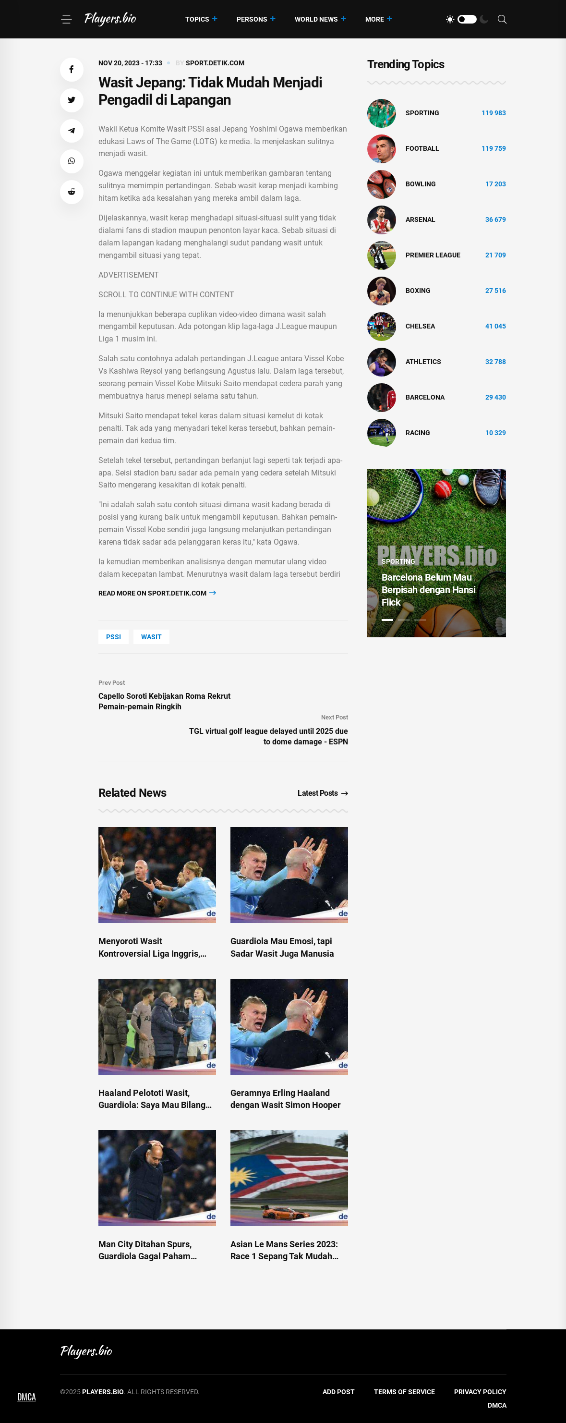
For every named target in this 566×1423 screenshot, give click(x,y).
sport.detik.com (215, 63)
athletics (423, 361)
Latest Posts (323, 793)
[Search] (502, 19)
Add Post (339, 1392)
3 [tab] (420, 620)
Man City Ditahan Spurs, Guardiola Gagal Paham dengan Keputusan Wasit (146, 1256)
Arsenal (420, 219)
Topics (197, 19)
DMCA (497, 1405)
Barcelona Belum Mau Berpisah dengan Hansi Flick (429, 590)
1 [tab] (387, 620)
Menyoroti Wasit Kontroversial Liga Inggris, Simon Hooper (149, 953)
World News (316, 19)
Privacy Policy (480, 1392)
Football (422, 148)
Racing (418, 433)
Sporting (422, 113)
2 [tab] (403, 620)
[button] (72, 70)
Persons (252, 19)
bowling (421, 184)
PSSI (113, 637)
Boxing (418, 290)
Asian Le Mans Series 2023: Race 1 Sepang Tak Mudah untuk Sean (284, 1256)
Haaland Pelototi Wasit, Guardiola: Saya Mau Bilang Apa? (151, 1105)
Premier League (433, 255)
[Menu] (66, 19)
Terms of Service (404, 1392)
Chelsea (420, 326)
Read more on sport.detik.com (157, 593)
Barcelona (425, 397)
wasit (151, 637)
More (374, 19)
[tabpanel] (436, 553)
